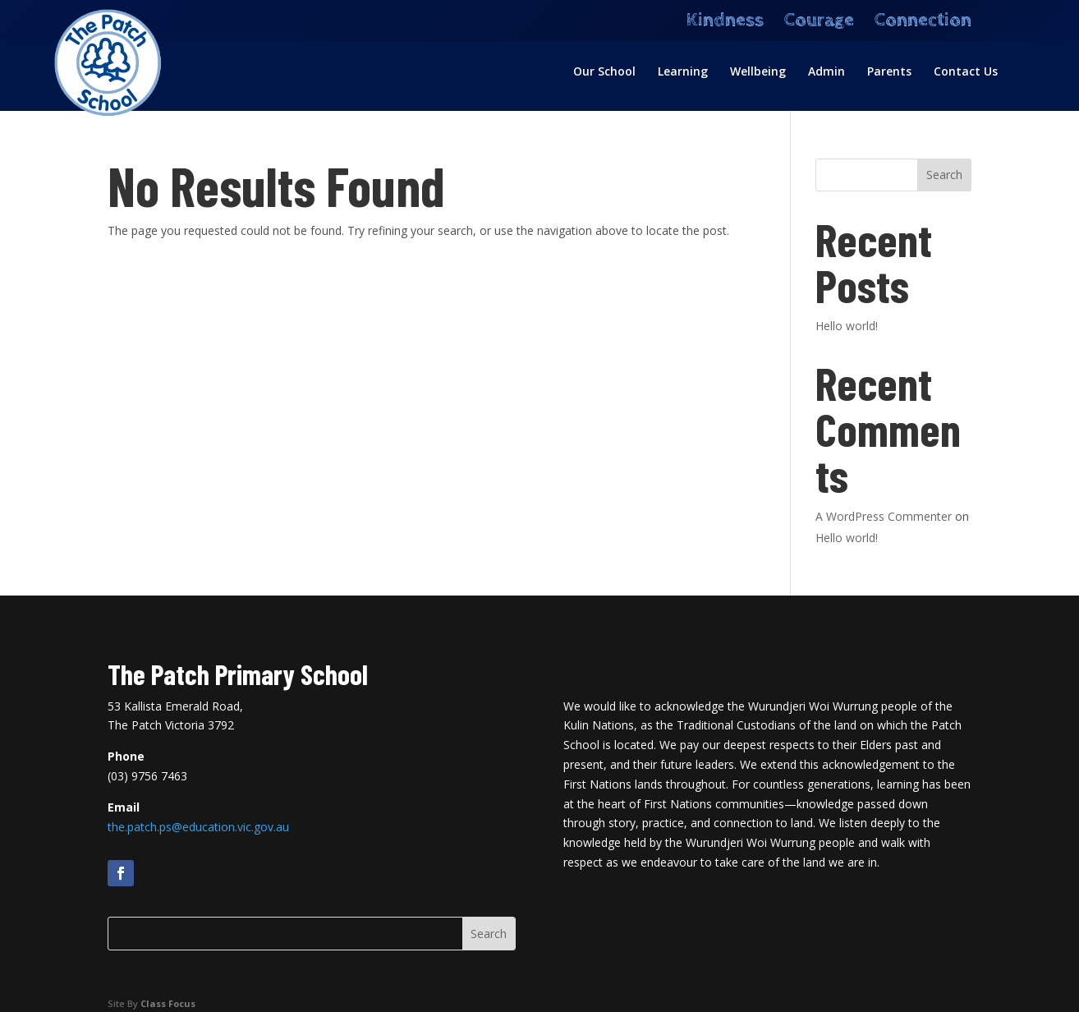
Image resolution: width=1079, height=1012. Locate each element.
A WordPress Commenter (883, 516)
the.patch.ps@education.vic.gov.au (198, 827)
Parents (889, 72)
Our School (604, 72)
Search (944, 174)
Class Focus (167, 1003)
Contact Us (966, 72)
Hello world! (846, 326)
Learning (683, 72)
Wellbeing (758, 72)
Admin (826, 72)
